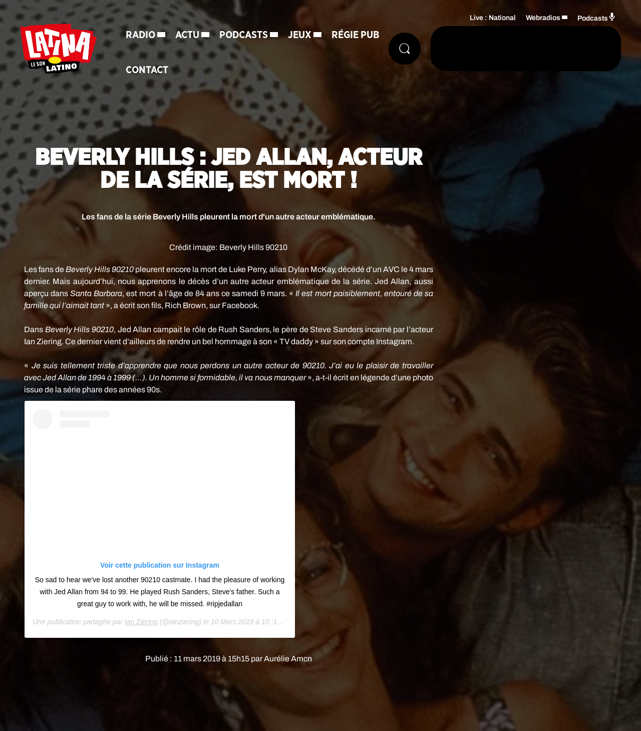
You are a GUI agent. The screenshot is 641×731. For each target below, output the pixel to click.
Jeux (299, 35)
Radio (140, 35)
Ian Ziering (141, 622)
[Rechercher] (405, 49)
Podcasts (243, 35)
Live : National (493, 18)
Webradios (543, 18)
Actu (187, 35)
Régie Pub (356, 35)
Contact (147, 70)
